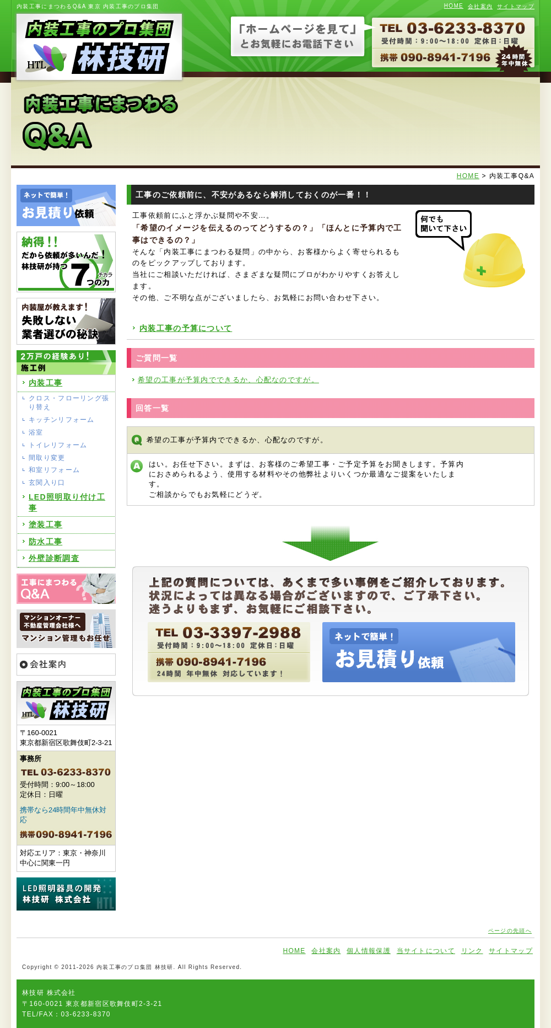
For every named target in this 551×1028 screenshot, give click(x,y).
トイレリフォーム (58, 445)
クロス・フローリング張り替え (69, 402)
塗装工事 (45, 524)
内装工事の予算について (185, 328)
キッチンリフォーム (62, 420)
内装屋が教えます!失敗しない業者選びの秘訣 (66, 321)
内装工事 (45, 382)
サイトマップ (515, 6)
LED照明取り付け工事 (67, 502)
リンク (472, 951)
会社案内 (480, 6)
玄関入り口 (47, 482)
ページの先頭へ (510, 931)
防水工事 (45, 541)
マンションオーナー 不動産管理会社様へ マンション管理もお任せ (66, 628)
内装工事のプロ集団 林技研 (98, 47)
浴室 (36, 432)
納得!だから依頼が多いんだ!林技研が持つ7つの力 (66, 262)
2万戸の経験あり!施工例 (66, 362)
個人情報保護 (369, 951)
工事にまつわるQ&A (66, 589)
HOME (453, 6)
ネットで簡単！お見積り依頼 (66, 205)
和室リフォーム (54, 470)
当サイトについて (426, 951)
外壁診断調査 (54, 558)
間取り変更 (47, 458)
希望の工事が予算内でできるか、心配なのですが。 (228, 380)
